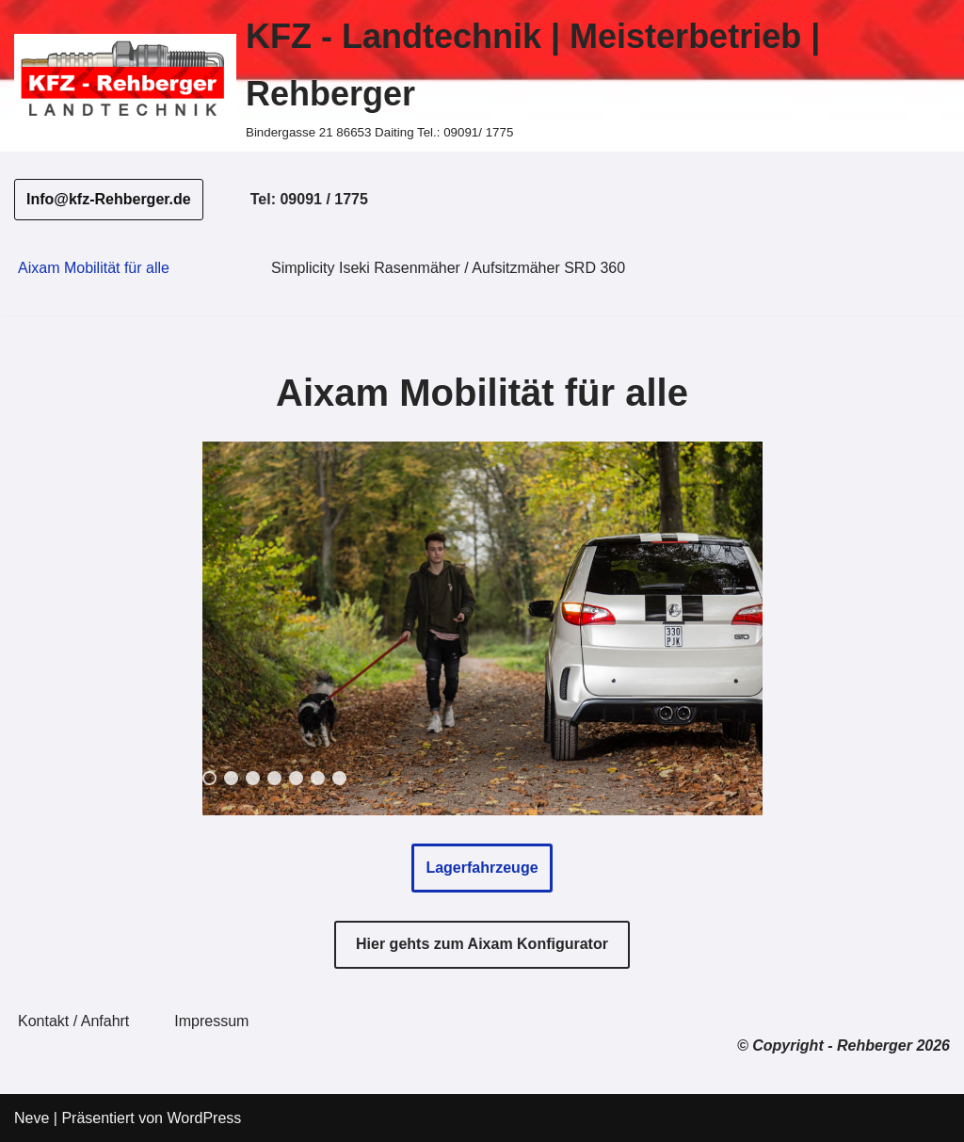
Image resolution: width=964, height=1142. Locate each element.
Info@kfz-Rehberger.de (108, 199)
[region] (482, 628)
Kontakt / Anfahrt (73, 1021)
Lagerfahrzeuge (482, 868)
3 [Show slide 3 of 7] (253, 778)
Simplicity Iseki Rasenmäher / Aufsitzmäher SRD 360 (448, 268)
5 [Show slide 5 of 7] (296, 778)
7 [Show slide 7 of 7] (339, 778)
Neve (31, 1118)
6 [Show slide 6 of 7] (318, 778)
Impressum (211, 1021)
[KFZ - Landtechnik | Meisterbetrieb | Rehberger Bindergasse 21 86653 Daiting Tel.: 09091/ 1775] (482, 76)
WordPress (204, 1118)
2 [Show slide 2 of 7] (231, 778)
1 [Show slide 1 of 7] (209, 778)
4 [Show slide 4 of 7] (274, 778)
